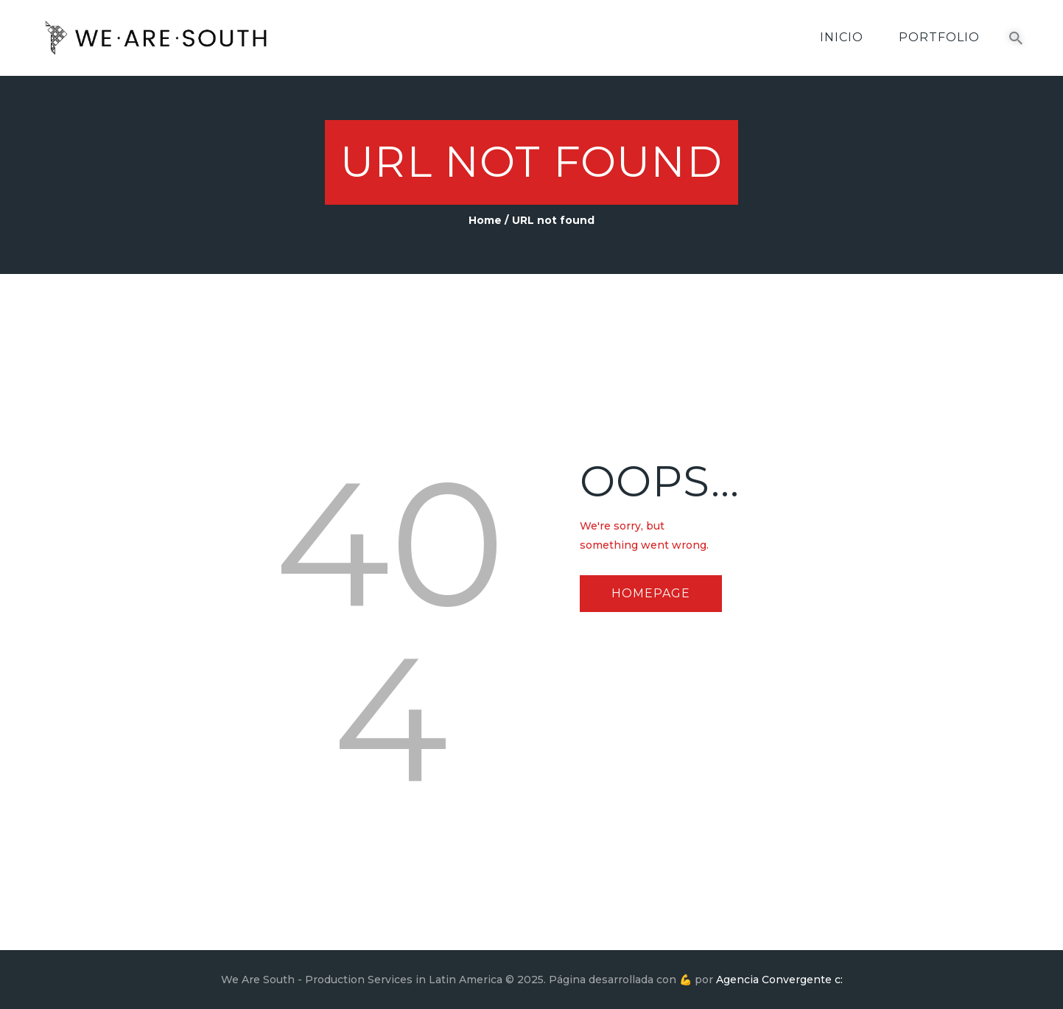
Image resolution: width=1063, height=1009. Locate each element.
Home (485, 220)
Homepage (650, 593)
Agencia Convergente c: (779, 979)
